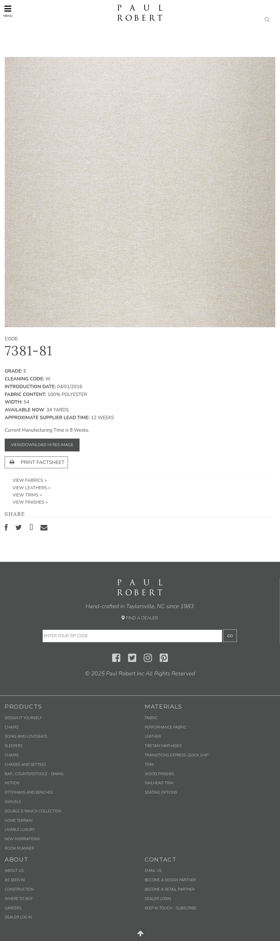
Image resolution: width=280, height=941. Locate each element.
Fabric (151, 717)
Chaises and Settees (25, 764)
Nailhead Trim (159, 783)
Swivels (13, 801)
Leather (153, 736)
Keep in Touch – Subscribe (170, 908)
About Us (14, 870)
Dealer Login (158, 898)
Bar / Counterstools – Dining (34, 773)
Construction (19, 889)
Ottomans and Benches (29, 792)
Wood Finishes (159, 773)
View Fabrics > (30, 480)
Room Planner (19, 848)
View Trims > (27, 495)
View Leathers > (32, 488)
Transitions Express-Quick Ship (176, 755)
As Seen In (15, 880)
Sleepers (14, 745)
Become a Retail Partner (169, 889)
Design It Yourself (23, 717)
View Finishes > (30, 502)
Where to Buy (19, 898)
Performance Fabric (165, 727)
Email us (153, 870)
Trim (149, 764)
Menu (7, 11)
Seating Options (161, 792)
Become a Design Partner (170, 880)
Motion (12, 783)
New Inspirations (22, 839)
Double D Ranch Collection (33, 811)
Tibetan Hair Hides (163, 745)
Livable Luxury (20, 829)
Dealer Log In (18, 917)
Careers (13, 908)
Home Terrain (19, 820)
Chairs (11, 727)
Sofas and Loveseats (26, 736)
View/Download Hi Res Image (42, 445)
